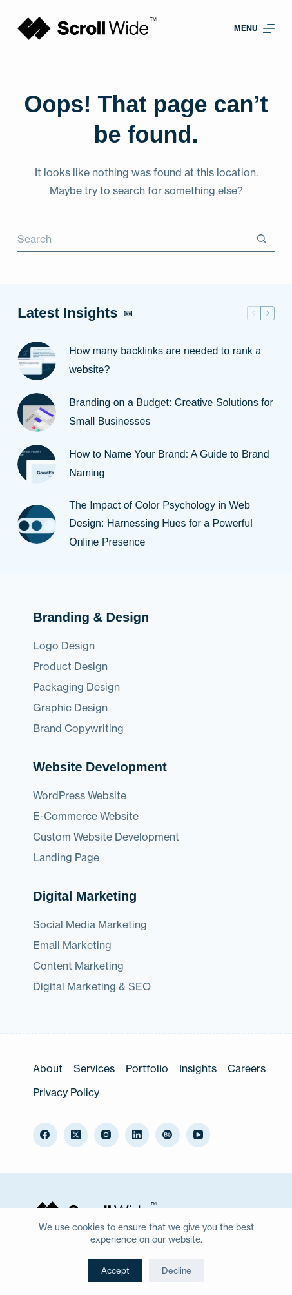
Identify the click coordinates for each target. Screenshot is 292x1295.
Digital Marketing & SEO (92, 986)
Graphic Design (70, 707)
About (48, 1068)
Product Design (70, 666)
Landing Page (66, 857)
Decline (176, 1270)
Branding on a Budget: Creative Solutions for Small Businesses (171, 412)
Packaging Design (76, 686)
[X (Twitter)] (76, 1135)
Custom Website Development (106, 836)
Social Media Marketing (90, 924)
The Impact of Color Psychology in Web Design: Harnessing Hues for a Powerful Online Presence (161, 524)
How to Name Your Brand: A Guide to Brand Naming (169, 463)
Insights (198, 1068)
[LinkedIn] (137, 1135)
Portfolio (147, 1068)
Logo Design (64, 645)
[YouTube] (198, 1135)
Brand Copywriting (78, 728)
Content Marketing (78, 965)
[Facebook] (45, 1135)
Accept (115, 1270)
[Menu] (254, 28)
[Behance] (167, 1135)
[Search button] (262, 239)
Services (94, 1068)
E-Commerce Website (86, 816)
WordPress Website (79, 795)
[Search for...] (133, 239)
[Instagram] (106, 1135)
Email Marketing (72, 945)
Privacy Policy (66, 1092)
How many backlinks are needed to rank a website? (165, 360)
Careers (247, 1068)
